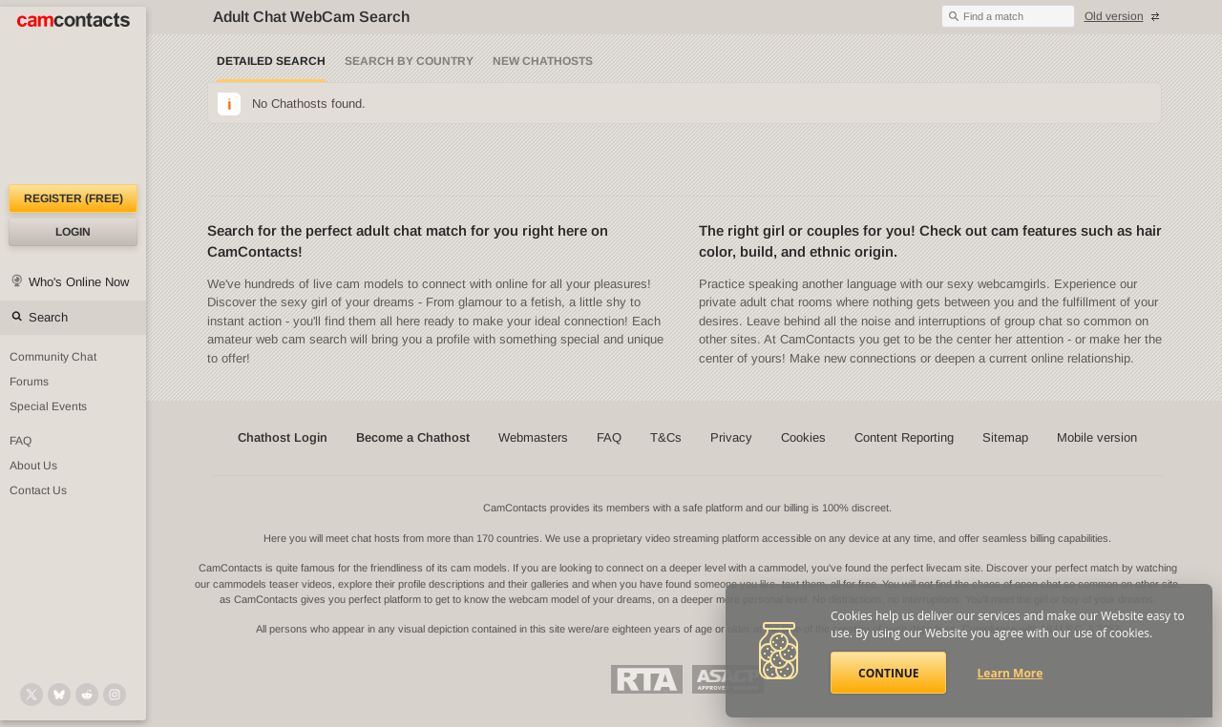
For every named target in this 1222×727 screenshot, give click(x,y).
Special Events (48, 406)
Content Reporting (904, 437)
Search (48, 317)
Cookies (803, 437)
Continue (888, 673)
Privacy (731, 437)
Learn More (1010, 673)
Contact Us (38, 490)
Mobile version (1097, 437)
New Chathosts (543, 61)
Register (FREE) (73, 198)
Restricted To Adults (647, 679)
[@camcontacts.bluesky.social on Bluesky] (59, 694)
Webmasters (533, 437)
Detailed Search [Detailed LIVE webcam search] (271, 61)
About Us (33, 465)
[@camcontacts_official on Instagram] (114, 694)
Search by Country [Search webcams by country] (409, 61)
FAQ (21, 440)
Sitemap (1005, 437)
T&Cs (666, 437)
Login (73, 232)
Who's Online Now (79, 282)
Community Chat (53, 357)
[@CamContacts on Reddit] (86, 694)
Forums (29, 381)
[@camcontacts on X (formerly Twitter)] (31, 694)
